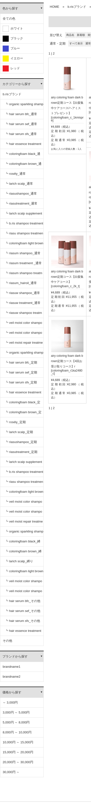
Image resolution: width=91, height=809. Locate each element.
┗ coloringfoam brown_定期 (23, 413)
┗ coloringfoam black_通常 (22, 155)
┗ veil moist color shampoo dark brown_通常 (23, 334)
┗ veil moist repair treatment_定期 (24, 523)
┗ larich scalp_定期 (19, 432)
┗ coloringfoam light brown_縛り (24, 572)
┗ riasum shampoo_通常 (23, 253)
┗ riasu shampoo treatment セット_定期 (24, 483)
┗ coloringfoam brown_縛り (23, 552)
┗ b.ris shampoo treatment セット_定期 (24, 473)
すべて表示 (76, 43)
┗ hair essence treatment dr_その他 (23, 632)
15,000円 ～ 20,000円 (18, 752)
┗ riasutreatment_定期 (21, 452)
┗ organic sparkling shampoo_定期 (24, 354)
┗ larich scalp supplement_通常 (23, 215)
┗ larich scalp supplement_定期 (23, 463)
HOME (54, 6)
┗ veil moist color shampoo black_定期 (23, 503)
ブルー (11, 49)
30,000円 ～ (11, 772)
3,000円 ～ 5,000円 (16, 712)
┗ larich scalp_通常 (19, 183)
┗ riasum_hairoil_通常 (21, 283)
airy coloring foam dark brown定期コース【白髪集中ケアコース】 (67, 277)
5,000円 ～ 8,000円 (16, 722)
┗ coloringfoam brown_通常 (23, 165)
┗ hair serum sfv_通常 (21, 134)
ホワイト (13, 29)
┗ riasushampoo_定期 (21, 442)
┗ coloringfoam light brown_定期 (24, 493)
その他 (7, 640)
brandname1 (11, 666)
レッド (11, 68)
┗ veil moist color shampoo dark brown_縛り (23, 592)
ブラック (13, 39)
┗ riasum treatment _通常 (23, 263)
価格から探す (11, 692)
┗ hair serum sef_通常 (21, 124)
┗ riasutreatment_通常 (21, 203)
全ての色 (9, 18)
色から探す (10, 8)
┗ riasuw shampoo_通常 (22, 293)
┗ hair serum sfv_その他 (22, 621)
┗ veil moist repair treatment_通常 (24, 344)
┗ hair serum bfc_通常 (21, 114)
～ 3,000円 (10, 702)
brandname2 (11, 676)
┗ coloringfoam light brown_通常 (24, 244)
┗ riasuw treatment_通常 (23, 303)
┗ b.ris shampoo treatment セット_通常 (24, 225)
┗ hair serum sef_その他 (22, 611)
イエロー (13, 59)
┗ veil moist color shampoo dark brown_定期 (23, 513)
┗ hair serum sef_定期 (21, 372)
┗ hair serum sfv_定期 (21, 382)
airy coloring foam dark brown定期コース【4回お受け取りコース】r (67, 361)
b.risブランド (12, 94)
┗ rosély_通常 (15, 173)
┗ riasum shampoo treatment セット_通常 (23, 274)
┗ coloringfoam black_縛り (22, 543)
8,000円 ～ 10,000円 (17, 732)
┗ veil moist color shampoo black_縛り (23, 582)
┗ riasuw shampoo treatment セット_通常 (23, 314)
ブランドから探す (15, 656)
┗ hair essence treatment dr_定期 (23, 393)
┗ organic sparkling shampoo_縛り (24, 533)
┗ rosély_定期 (15, 422)
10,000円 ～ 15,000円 (18, 742)
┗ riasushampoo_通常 (21, 193)
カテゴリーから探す (16, 84)
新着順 (81, 34)
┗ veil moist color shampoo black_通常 (23, 324)
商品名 (70, 34)
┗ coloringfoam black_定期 (22, 403)
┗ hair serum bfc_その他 (22, 601)
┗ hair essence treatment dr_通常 (23, 145)
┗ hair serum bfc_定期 (21, 362)
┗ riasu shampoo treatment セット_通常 (24, 234)
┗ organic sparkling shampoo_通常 (24, 105)
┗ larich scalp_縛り (19, 561)
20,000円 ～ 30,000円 (18, 762)
